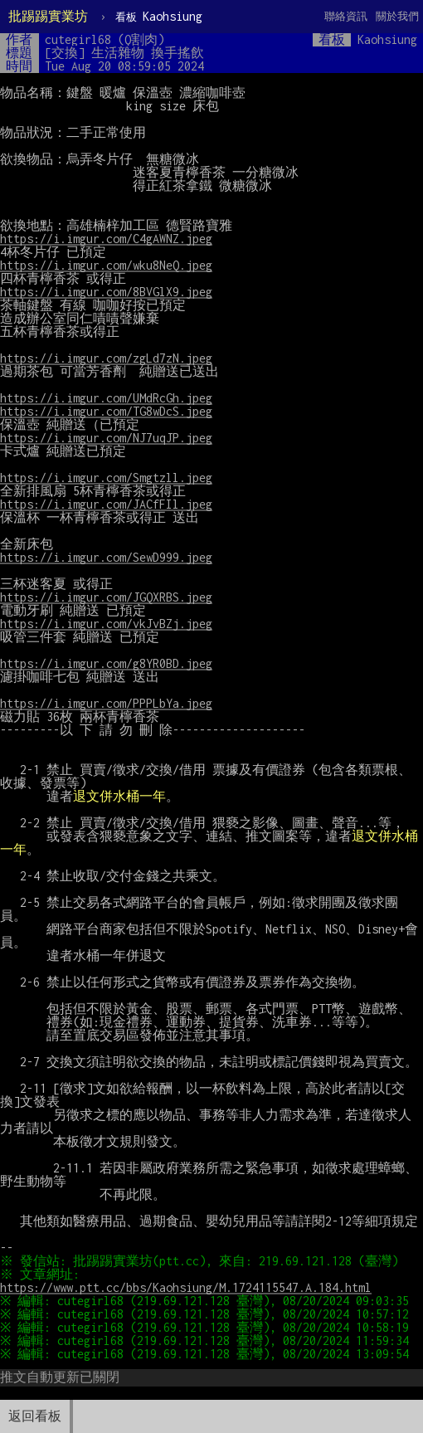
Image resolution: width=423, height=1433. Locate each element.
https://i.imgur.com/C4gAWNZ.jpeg (106, 239)
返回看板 (34, 1416)
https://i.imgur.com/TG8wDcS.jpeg (106, 411)
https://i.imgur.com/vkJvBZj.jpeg (106, 624)
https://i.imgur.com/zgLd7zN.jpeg (106, 358)
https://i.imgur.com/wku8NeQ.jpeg (106, 265)
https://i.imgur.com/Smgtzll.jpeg (106, 477)
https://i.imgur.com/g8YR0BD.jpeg (106, 663)
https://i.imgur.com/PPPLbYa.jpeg (106, 703)
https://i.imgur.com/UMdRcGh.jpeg (106, 398)
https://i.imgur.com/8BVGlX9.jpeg (106, 292)
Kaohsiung (158, 16)
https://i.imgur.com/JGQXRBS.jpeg (106, 597)
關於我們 (397, 16)
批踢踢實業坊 (48, 16)
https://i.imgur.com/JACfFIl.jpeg (106, 504)
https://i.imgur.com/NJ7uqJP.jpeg (106, 438)
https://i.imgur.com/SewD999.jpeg (106, 557)
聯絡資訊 (345, 16)
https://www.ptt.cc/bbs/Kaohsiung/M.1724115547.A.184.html (186, 1287)
